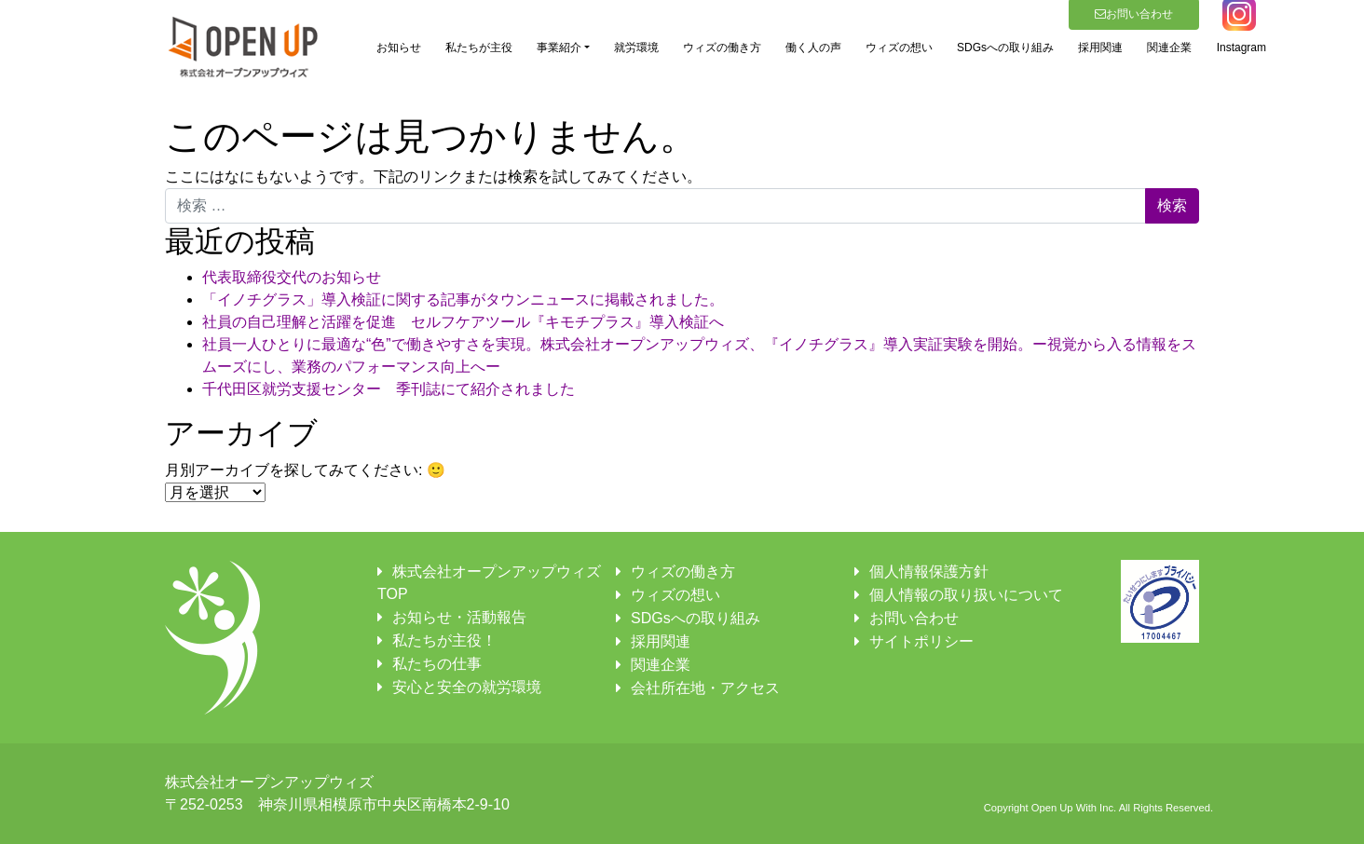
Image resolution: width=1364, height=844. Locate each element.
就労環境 (636, 47)
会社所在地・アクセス (705, 688)
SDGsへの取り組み (1005, 47)
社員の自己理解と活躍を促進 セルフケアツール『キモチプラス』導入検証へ (463, 322)
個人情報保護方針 (929, 571)
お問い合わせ (914, 618)
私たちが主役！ (444, 640)
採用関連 (1100, 47)
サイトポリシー (921, 641)
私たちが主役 (478, 47)
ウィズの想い (899, 47)
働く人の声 (813, 47)
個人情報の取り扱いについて (966, 595)
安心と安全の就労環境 (466, 687)
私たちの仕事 (437, 664)
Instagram (1241, 47)
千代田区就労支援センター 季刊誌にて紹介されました (388, 389)
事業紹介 (559, 47)
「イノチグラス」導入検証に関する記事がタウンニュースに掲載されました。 (463, 299)
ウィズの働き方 (722, 47)
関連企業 (1169, 47)
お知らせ (398, 47)
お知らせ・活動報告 (459, 617)
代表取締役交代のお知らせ (291, 277)
